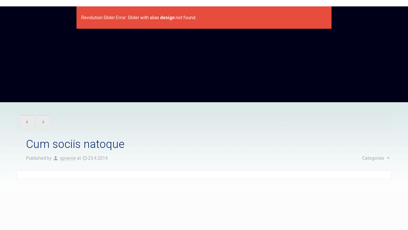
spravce (68, 158)
